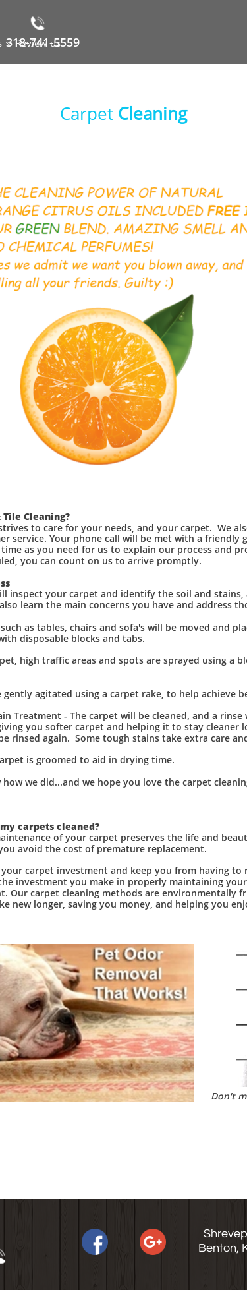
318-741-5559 (43, 42)
